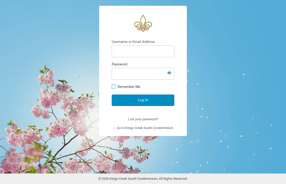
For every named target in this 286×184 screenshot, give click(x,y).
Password (119, 64)
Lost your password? (143, 119)
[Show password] (169, 73)
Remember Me (128, 87)
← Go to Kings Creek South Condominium (143, 128)
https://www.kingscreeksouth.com (143, 22)
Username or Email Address (133, 42)
